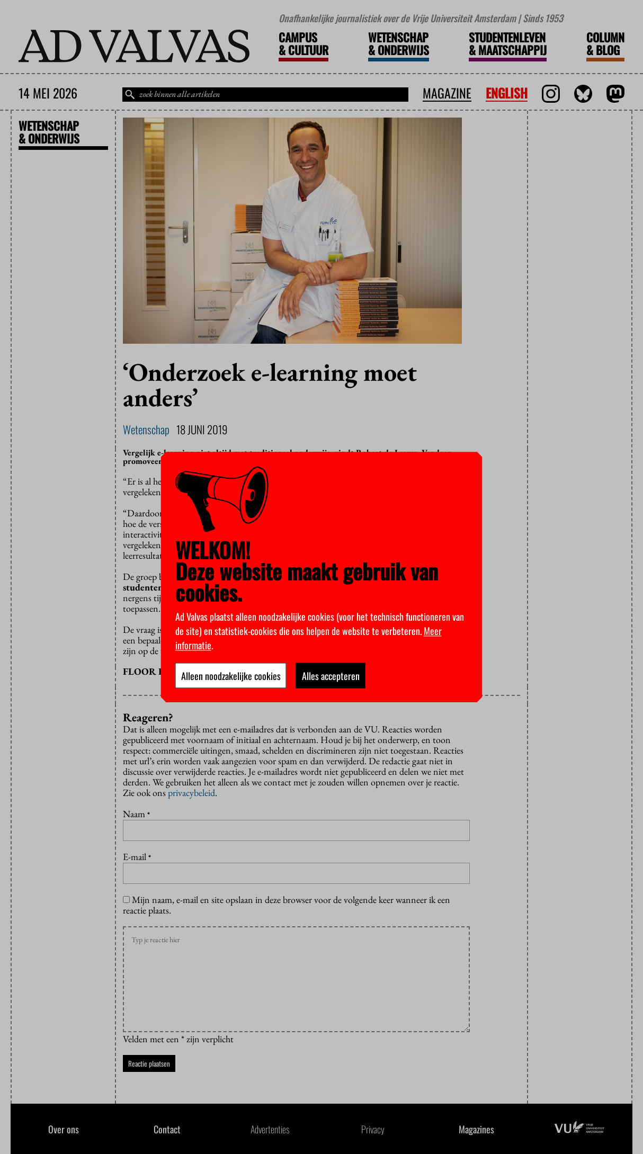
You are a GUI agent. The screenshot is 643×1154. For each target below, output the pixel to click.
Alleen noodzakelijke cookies (231, 675)
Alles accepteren (331, 675)
